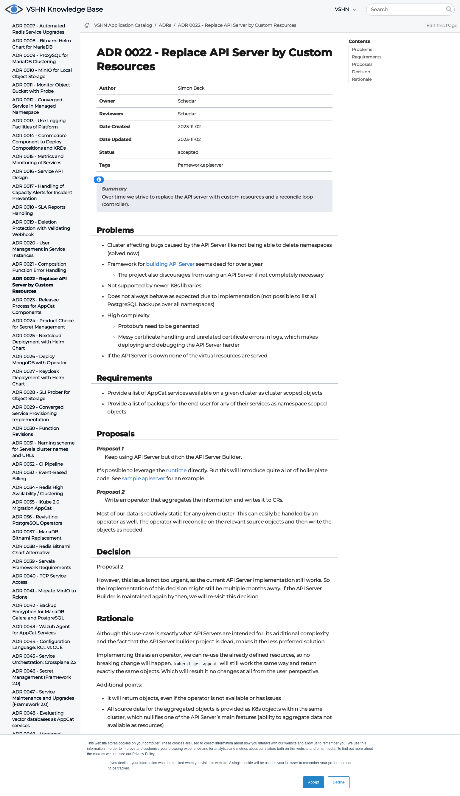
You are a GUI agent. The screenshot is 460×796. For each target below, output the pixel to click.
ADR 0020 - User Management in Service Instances (38, 249)
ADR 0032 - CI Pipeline (37, 464)
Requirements (366, 57)
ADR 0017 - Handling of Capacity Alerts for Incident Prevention (42, 192)
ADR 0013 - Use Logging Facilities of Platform (39, 124)
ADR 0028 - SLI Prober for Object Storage (41, 395)
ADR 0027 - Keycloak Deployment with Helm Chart (38, 377)
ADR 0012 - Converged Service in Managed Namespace (37, 106)
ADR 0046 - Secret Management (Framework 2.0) (41, 677)
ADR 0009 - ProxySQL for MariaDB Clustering (40, 58)
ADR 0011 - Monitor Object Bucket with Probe (41, 88)
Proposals (362, 64)
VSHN (342, 9)
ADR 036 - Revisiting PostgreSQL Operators (37, 520)
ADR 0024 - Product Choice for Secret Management (43, 324)
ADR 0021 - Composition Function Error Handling (39, 267)
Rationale (362, 79)
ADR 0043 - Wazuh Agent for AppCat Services (41, 630)
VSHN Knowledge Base (64, 9)
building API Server (170, 264)
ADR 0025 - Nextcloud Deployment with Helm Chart (38, 342)
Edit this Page (441, 25)
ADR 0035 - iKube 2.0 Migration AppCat (35, 505)
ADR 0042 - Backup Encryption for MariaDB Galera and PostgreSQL (38, 612)
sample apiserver (143, 478)
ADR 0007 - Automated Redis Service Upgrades (38, 29)
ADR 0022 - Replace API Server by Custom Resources (39, 285)
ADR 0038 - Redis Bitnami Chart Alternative (41, 549)
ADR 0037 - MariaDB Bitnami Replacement (36, 535)
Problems (362, 49)
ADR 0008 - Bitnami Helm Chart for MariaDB (41, 44)
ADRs (165, 25)
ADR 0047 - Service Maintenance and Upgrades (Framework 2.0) (43, 698)
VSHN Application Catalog (123, 25)
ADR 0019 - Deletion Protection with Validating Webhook (41, 228)
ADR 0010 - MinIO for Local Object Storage (42, 73)
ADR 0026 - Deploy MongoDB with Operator (39, 360)
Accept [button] (313, 782)
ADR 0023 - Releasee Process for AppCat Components (35, 306)
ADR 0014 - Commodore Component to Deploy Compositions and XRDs (39, 142)
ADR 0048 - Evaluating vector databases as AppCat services (43, 719)
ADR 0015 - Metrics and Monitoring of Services (37, 159)
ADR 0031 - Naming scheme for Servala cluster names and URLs (43, 449)
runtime (176, 470)
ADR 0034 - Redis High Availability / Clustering (37, 490)
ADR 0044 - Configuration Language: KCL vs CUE (41, 645)
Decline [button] (339, 782)
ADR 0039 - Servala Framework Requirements (41, 564)
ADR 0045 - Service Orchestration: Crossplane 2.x (44, 659)
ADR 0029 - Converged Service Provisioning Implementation (37, 413)
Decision (361, 71)
